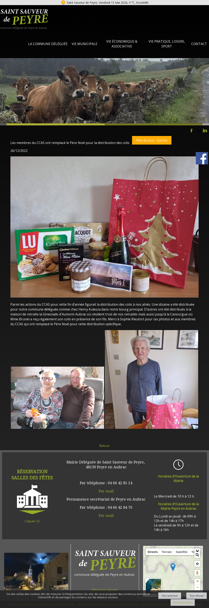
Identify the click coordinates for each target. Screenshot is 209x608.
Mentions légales (105, 590)
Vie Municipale (84, 44)
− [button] (197, 588)
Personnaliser (183, 602)
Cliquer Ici (32, 521)
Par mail (106, 491)
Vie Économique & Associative (121, 44)
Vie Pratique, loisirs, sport (167, 44)
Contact (199, 44)
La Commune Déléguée (48, 44)
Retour (104, 445)
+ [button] (197, 582)
